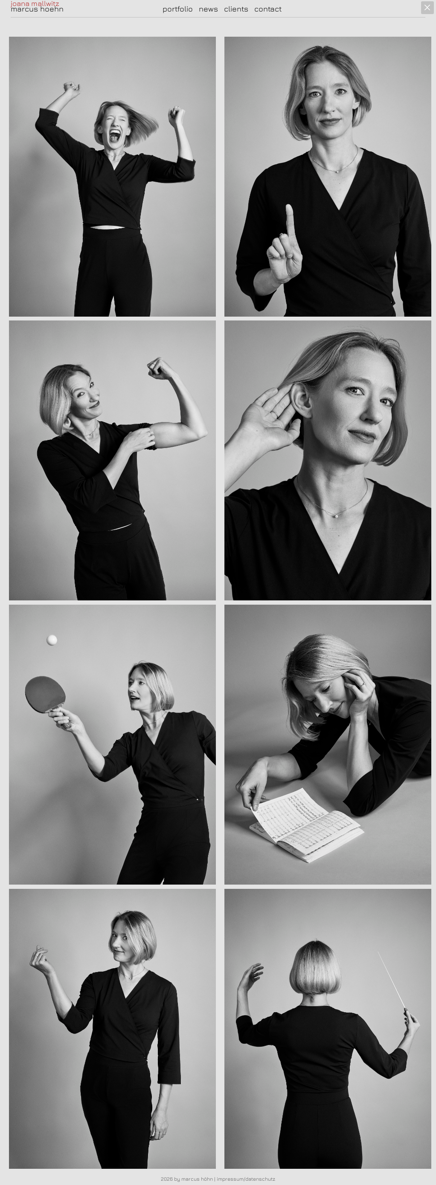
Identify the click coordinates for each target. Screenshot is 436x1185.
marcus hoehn (37, 9)
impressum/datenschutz (246, 1179)
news (208, 8)
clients (236, 8)
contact (268, 8)
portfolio (178, 8)
